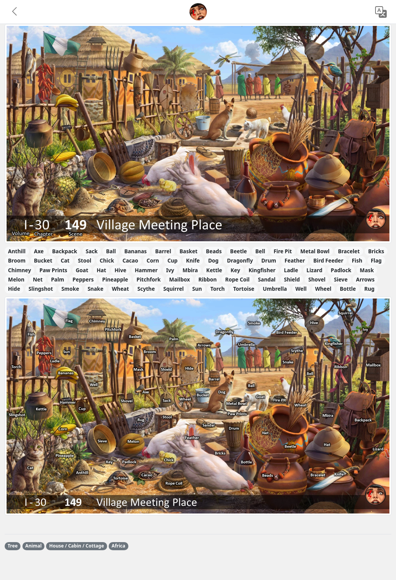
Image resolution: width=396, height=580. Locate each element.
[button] (15, 12)
